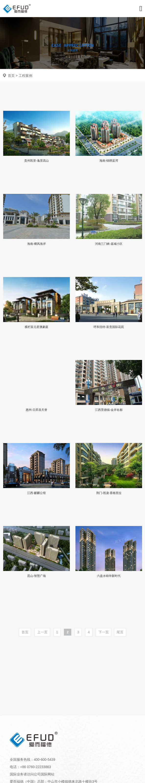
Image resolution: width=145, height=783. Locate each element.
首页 (11, 76)
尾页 (120, 632)
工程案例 (25, 76)
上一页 (42, 632)
